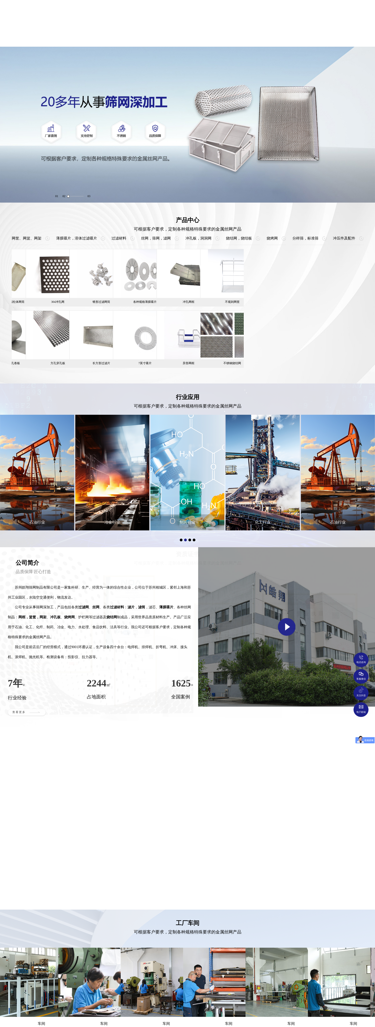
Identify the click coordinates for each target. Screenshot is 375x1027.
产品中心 (121, 39)
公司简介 (77, 39)
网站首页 (33, 39)
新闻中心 (297, 39)
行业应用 (165, 39)
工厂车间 (253, 39)
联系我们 (342, 39)
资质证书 (209, 39)
